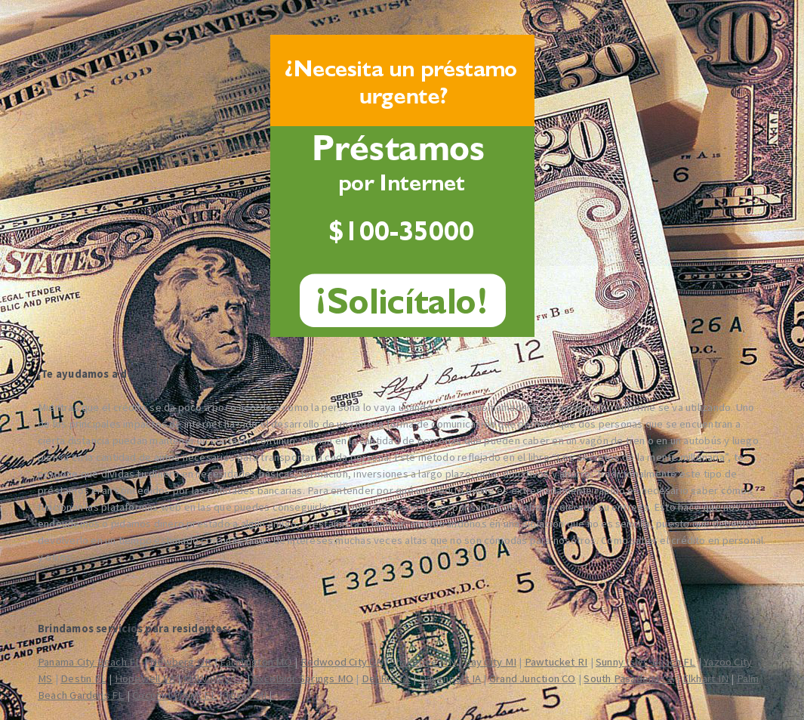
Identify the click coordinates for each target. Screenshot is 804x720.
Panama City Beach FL (89, 662)
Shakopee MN (422, 662)
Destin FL (83, 678)
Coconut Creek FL (174, 695)
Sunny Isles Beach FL (645, 662)
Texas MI (245, 695)
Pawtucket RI (556, 662)
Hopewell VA (145, 678)
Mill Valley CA (214, 678)
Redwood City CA (341, 662)
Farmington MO (256, 662)
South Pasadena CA (629, 678)
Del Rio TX (386, 678)
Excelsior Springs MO (303, 678)
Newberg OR (180, 662)
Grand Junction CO (532, 678)
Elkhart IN (705, 678)
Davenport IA (450, 678)
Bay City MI (490, 662)
